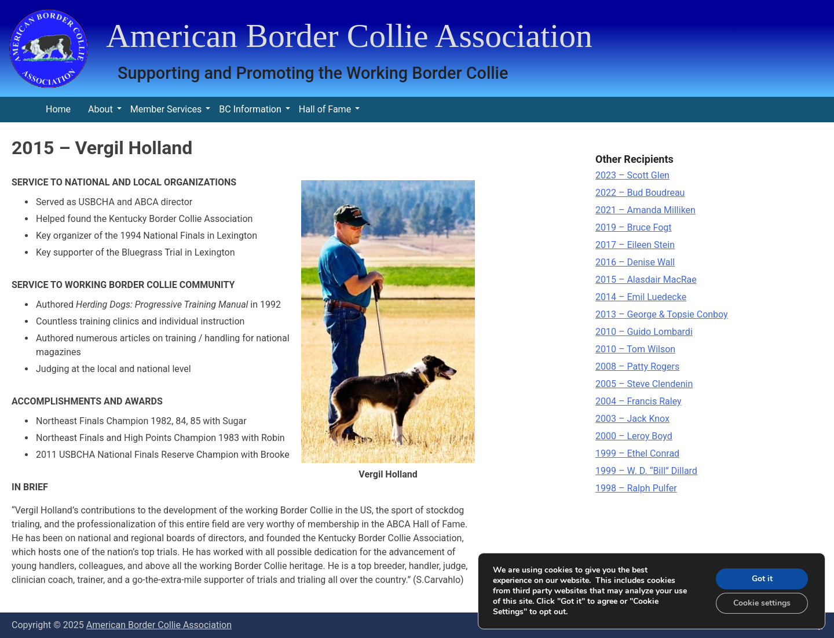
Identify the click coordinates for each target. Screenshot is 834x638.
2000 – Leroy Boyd (633, 436)
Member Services (166, 109)
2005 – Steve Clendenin (644, 383)
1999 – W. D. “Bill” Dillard (646, 470)
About (100, 109)
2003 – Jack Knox (632, 418)
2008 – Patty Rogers (637, 366)
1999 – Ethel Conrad (637, 453)
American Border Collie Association (349, 35)
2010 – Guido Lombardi (644, 331)
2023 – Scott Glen (632, 175)
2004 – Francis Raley (638, 401)
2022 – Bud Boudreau (640, 192)
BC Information (250, 109)
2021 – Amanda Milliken (645, 210)
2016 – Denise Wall (635, 262)
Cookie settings (762, 602)
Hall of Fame (325, 109)
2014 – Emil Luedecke (640, 296)
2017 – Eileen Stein (635, 244)
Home (58, 109)
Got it (762, 578)
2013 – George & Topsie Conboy (661, 314)
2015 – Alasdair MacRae (646, 279)
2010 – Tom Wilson (635, 349)
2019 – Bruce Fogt (633, 227)
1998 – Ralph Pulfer (636, 488)
